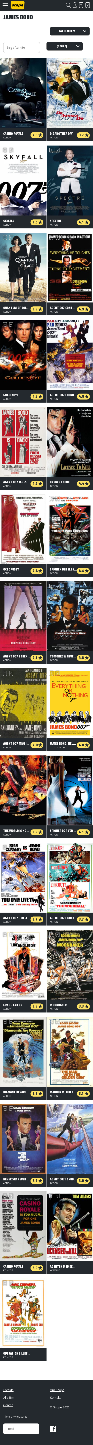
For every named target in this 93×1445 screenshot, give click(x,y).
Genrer (8, 1405)
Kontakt (55, 1397)
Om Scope (57, 1390)
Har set (87, 5)
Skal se (81, 5)
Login (75, 5)
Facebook (53, 1429)
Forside (8, 1390)
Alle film (8, 1397)
